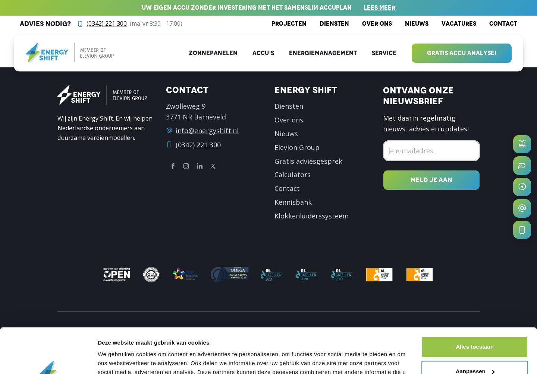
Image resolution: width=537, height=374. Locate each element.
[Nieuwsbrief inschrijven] (431, 180)
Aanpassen (475, 329)
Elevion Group (297, 147)
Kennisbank (293, 202)
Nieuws (416, 23)
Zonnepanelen (213, 53)
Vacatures (459, 23)
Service (384, 53)
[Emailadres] (431, 151)
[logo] (69, 53)
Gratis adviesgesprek (308, 161)
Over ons (377, 23)
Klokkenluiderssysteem (311, 215)
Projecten (289, 23)
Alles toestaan (475, 304)
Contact (503, 23)
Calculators (292, 174)
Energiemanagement (323, 53)
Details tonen (115, 359)
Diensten (334, 23)
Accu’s (263, 53)
